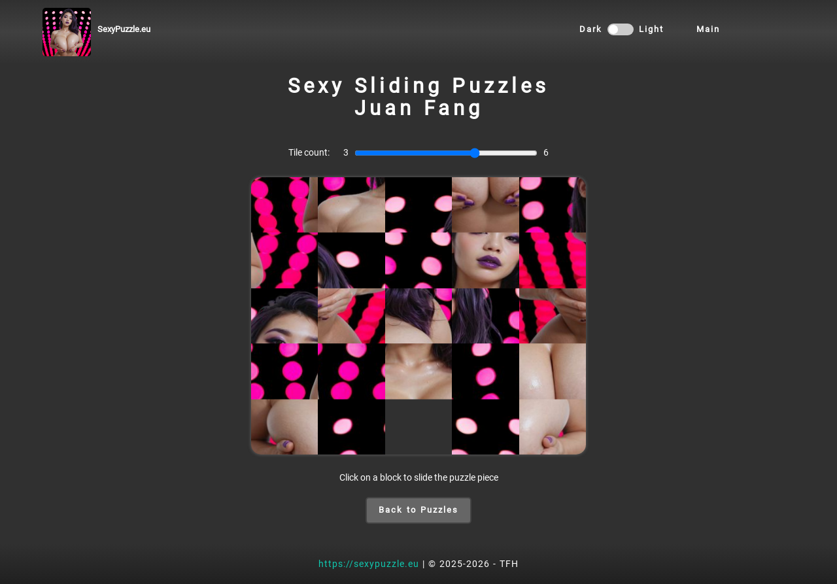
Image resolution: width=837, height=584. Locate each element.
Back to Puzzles (418, 510)
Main (708, 29)
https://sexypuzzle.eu (368, 563)
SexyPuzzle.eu (123, 29)
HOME (767, 32)
